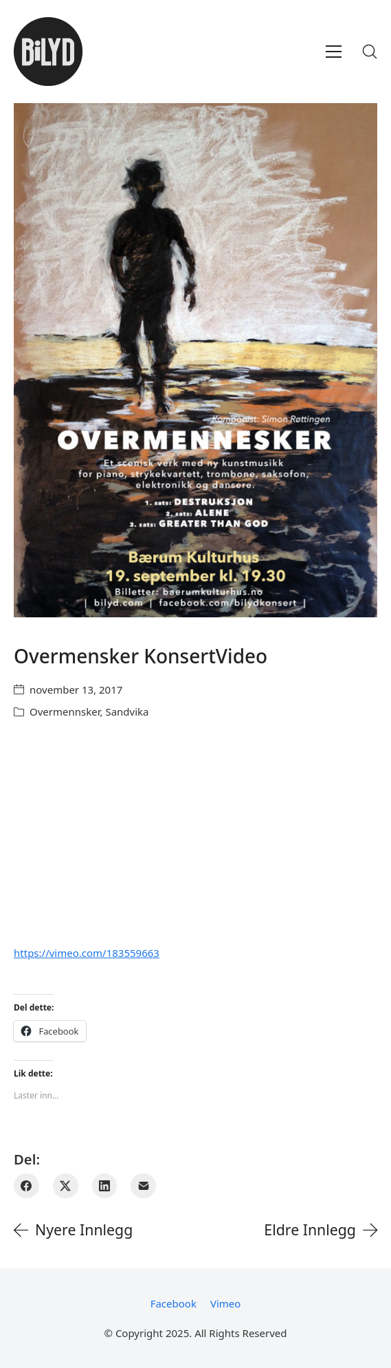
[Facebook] (26, 1186)
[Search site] (369, 51)
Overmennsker (65, 711)
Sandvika (126, 711)
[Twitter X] (65, 1186)
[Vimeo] (225, 1303)
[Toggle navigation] (334, 51)
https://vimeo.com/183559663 (86, 953)
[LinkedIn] (105, 1186)
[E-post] (143, 1186)
